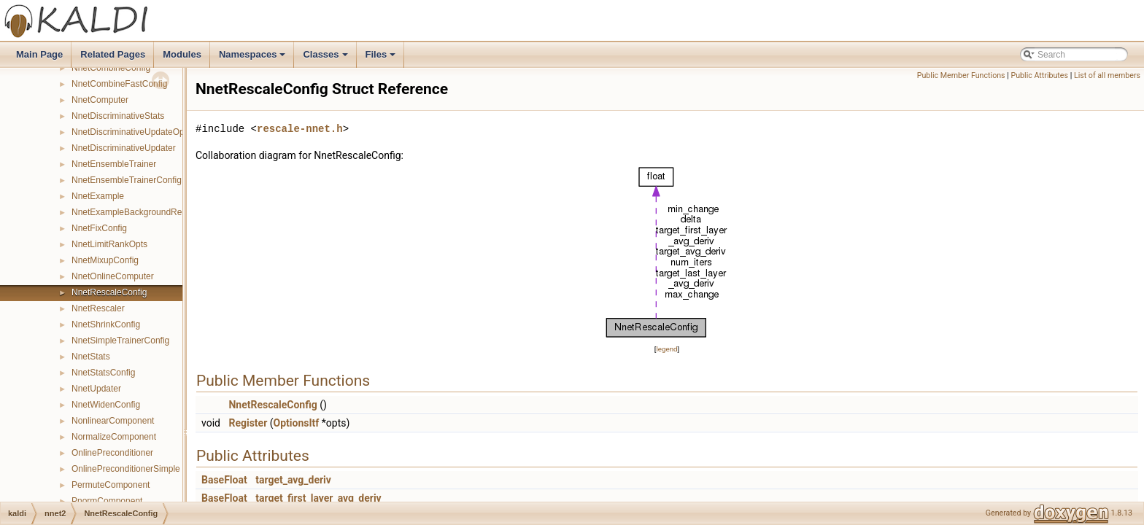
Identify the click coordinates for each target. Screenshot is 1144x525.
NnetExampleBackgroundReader (135, 212)
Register (247, 423)
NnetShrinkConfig (106, 324)
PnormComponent (107, 501)
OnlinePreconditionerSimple (126, 469)
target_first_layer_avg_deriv (318, 498)
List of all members (1107, 75)
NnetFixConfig (99, 228)
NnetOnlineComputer (113, 276)
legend (666, 349)
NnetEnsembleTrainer (114, 164)
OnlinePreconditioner (112, 453)
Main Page (39, 54)
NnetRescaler (98, 308)
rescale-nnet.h (300, 129)
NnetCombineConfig (111, 68)
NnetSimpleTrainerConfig (120, 340)
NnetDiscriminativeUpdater (124, 148)
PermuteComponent (111, 485)
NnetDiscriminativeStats (118, 116)
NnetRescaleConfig (109, 292)
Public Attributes (1039, 75)
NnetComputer (100, 100)
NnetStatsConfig (103, 373)
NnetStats (91, 356)
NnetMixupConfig (105, 260)
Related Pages (112, 54)
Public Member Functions (961, 75)
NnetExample (98, 196)
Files (382, 58)
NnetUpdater (96, 389)
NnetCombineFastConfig (119, 84)
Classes (326, 58)
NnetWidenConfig (106, 405)
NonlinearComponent (113, 421)
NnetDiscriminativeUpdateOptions (137, 132)
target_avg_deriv (293, 480)
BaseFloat (224, 480)
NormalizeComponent (114, 437)
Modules (182, 54)
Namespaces (253, 58)
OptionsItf (297, 423)
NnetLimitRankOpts (109, 244)
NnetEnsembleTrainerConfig (127, 180)
